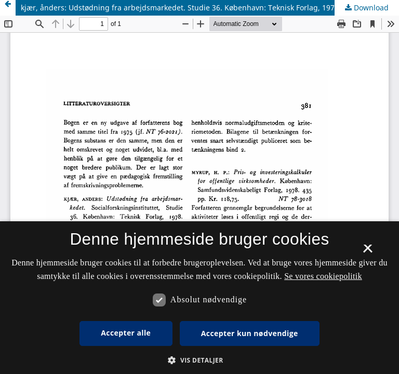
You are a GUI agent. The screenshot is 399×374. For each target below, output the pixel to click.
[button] (199, 360)
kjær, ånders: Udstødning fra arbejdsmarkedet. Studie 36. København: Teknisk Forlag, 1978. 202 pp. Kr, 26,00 (210, 7)
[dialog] (199, 297)
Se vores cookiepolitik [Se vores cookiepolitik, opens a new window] (323, 276)
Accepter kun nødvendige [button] (249, 333)
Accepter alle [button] (126, 333)
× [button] (368, 252)
